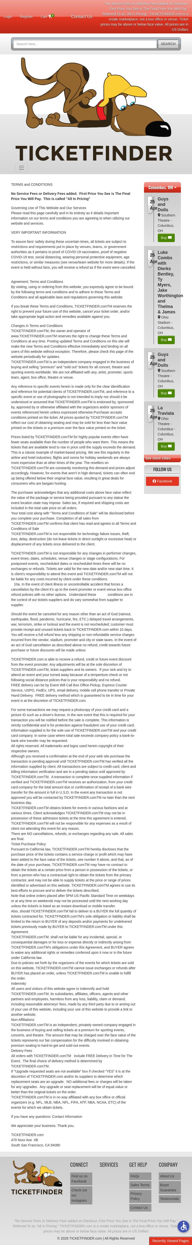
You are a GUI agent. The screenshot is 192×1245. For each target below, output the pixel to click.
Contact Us (81, 16)
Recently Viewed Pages (170, 1241)
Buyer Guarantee (168, 1187)
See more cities (158, 458)
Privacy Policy (136, 1196)
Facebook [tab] (162, 481)
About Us (167, 1176)
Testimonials (169, 1199)
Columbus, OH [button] (160, 187)
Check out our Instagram (79, 1195)
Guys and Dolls (163, 204)
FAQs (134, 1176)
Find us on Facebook (79, 1178)
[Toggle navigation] (21, 167)
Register (26, 17)
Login (8, 17)
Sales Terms (139, 1185)
